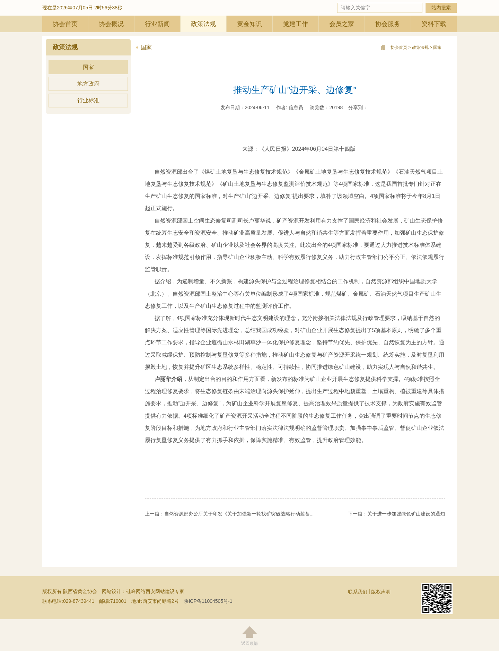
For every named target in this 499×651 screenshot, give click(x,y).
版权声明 (381, 591)
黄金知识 (249, 23)
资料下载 (433, 23)
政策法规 (203, 23)
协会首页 (65, 23)
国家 (88, 67)
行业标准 (88, 100)
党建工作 (295, 23)
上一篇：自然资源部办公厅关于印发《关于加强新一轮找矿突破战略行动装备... (229, 514)
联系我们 (357, 591)
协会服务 (387, 23)
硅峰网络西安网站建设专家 (155, 591)
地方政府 (88, 84)
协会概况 (111, 23)
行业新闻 (157, 23)
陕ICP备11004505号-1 (208, 601)
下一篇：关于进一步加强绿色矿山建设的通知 (396, 514)
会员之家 (341, 23)
